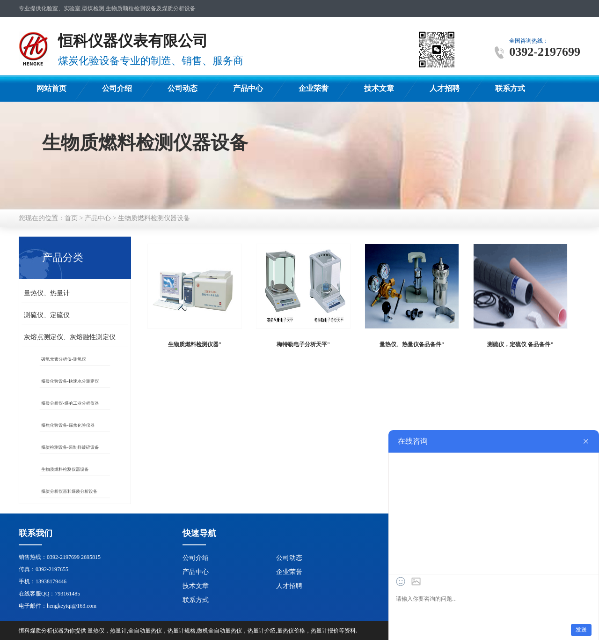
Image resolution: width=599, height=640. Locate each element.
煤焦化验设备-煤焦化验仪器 (69, 425)
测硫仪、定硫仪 (47, 315)
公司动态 (182, 88)
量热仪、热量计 (47, 293)
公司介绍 (117, 88)
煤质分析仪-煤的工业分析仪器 (71, 403)
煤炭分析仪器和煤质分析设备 (70, 491)
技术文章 (379, 88)
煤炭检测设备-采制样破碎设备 (71, 447)
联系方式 (510, 88)
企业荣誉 (314, 88)
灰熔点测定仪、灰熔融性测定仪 (70, 337)
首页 (71, 218)
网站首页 (51, 88)
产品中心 (248, 88)
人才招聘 (445, 88)
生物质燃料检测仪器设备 (154, 218)
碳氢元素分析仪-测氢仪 (66, 359)
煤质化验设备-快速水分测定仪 (71, 381)
